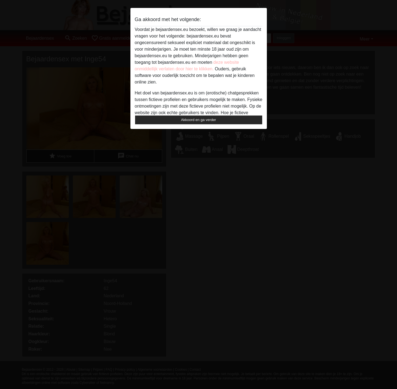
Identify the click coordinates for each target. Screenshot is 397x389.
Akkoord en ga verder (198, 120)
